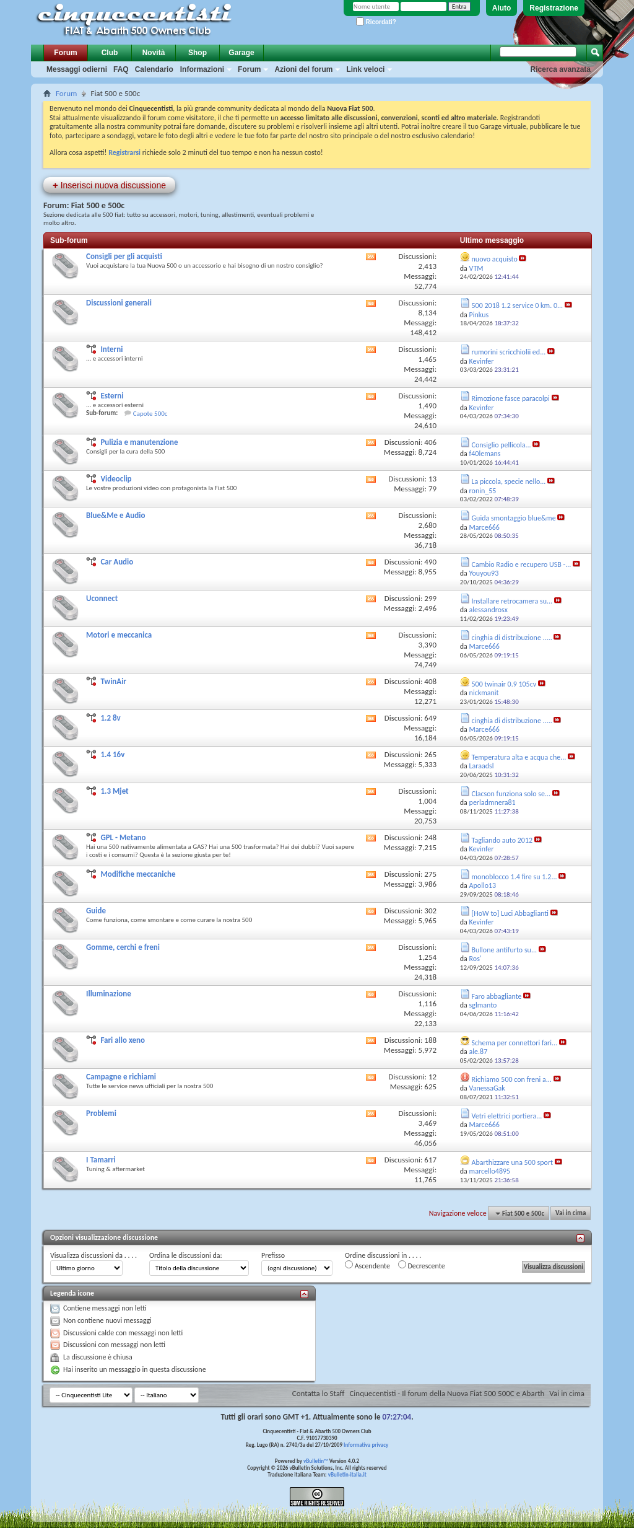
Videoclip (115, 478)
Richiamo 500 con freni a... (512, 1079)
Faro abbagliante (497, 996)
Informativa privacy (366, 1444)
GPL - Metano (122, 837)
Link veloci (365, 69)
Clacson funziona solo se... (511, 793)
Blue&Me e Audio (115, 515)
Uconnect (102, 598)
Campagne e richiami (121, 1076)
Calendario (154, 69)
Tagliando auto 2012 (502, 840)
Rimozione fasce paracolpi (511, 398)
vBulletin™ (315, 1460)
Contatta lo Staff (318, 1393)
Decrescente (421, 1265)
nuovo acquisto (495, 259)
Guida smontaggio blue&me (514, 518)
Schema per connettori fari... (515, 1042)
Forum (65, 52)
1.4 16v (112, 754)
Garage (241, 52)
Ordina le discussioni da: (185, 1255)
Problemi (101, 1113)
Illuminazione (108, 993)
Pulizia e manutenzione (139, 442)
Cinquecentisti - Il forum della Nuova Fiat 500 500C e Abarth (446, 1393)
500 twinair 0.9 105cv (504, 684)
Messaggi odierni (76, 69)
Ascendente (367, 1265)
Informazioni (202, 69)
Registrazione (553, 8)
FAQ (121, 69)
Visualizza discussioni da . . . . (93, 1255)
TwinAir (113, 681)
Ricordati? (376, 22)
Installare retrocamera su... (512, 601)
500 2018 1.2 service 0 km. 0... (517, 305)
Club (110, 52)
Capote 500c (150, 414)
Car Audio (116, 561)
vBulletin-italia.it (347, 1474)
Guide (96, 910)
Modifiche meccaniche (137, 874)
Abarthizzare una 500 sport (513, 1162)
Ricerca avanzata (561, 69)
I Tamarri (101, 1159)
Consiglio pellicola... (501, 445)
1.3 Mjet (114, 791)
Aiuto (501, 8)
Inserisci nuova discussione (109, 185)
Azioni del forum (303, 69)
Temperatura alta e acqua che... (519, 757)
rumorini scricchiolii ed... (509, 352)
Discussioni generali (119, 302)
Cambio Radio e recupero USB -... (521, 564)
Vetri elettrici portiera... (507, 1116)
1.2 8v (110, 717)
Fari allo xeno (122, 1040)
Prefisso (273, 1255)
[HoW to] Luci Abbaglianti (510, 913)
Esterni (111, 395)
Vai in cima (570, 1214)
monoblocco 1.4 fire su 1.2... (514, 876)
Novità (153, 52)
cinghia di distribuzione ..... (512, 637)
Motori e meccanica (119, 634)
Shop (197, 52)
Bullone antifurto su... (504, 950)
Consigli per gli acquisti (124, 256)
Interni (111, 349)
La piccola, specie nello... (509, 481)
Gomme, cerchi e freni (123, 947)
